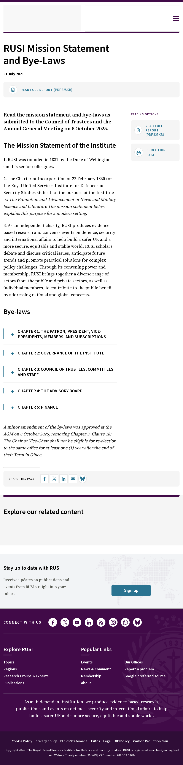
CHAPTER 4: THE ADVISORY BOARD (56, 414)
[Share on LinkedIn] (68, 501)
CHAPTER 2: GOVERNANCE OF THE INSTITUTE (67, 377)
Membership (94, 699)
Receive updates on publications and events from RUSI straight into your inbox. (35, 610)
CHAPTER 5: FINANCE (41, 429)
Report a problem (143, 692)
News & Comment (99, 692)
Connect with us (25, 645)
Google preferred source (149, 699)
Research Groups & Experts (29, 699)
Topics (9, 685)
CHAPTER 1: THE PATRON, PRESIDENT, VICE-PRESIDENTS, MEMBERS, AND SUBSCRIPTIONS (65, 356)
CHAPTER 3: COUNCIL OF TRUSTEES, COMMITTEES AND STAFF (57, 396)
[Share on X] (58, 501)
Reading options (146, 126)
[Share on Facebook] (49, 501)
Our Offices (137, 685)
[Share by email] (77, 501)
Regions (11, 692)
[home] (42, 18)
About (89, 706)
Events (89, 685)
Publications (15, 706)
